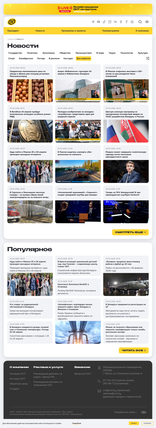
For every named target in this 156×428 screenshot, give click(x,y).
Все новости (83, 58)
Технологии (126, 53)
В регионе (54, 58)
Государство (15, 53)
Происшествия (84, 53)
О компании (142, 31)
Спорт (11, 58)
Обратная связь (19, 383)
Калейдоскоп (26, 58)
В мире (100, 53)
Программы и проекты (73, 31)
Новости (40, 31)
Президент (13, 31)
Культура (143, 53)
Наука (112, 53)
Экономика (48, 53)
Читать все (132, 350)
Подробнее (76, 423)
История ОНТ (17, 378)
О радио (14, 388)
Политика (32, 53)
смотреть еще (129, 232)
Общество (65, 53)
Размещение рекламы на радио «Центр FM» (48, 375)
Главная (10, 39)
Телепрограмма (110, 31)
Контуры (68, 58)
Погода (41, 58)
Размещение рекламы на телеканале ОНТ (48, 383)
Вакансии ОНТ (82, 373)
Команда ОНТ (17, 373)
